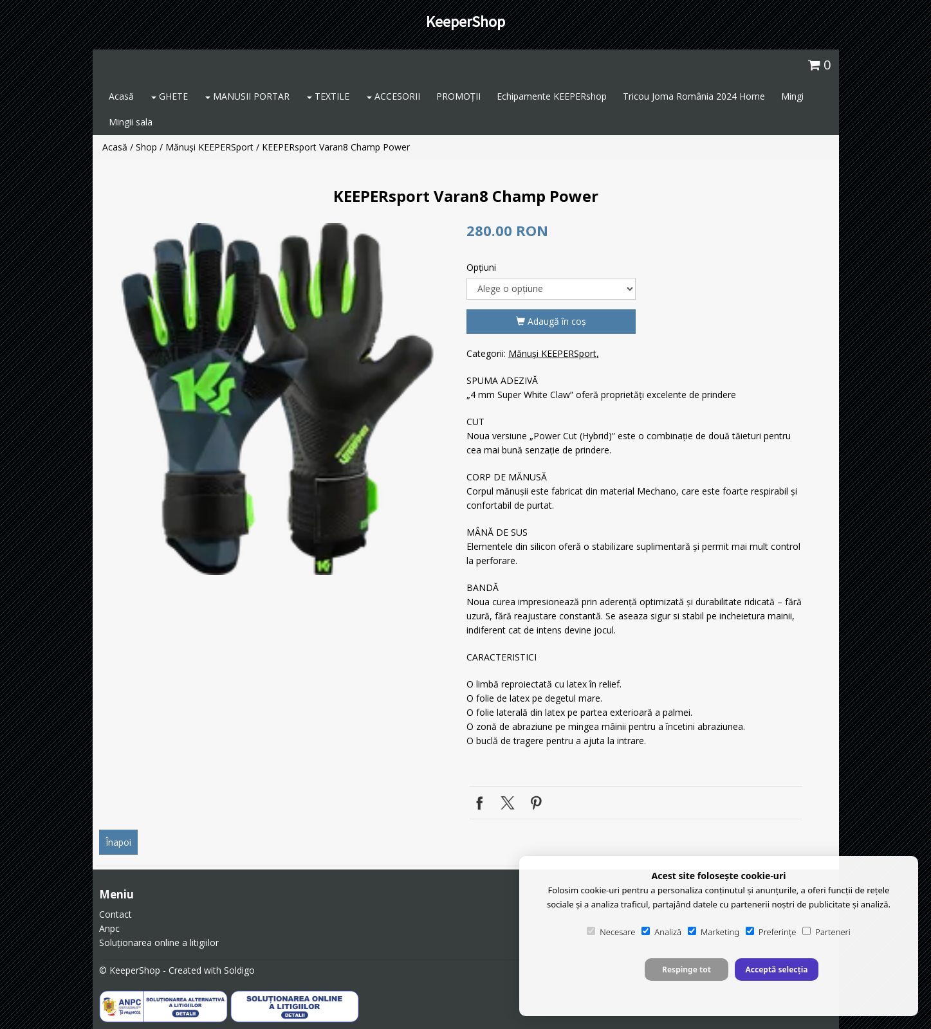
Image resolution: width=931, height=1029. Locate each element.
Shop (146, 147)
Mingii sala (130, 122)
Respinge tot (686, 969)
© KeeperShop (129, 970)
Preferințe (771, 932)
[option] (278, 399)
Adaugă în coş (551, 321)
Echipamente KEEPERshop (552, 96)
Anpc (109, 928)
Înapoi (118, 842)
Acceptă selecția (776, 969)
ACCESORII (393, 96)
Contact (115, 914)
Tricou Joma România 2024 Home (694, 96)
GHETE (169, 96)
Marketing (713, 932)
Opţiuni (481, 267)
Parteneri (826, 932)
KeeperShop (465, 22)
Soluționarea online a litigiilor (159, 942)
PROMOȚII (458, 96)
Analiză (661, 932)
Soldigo (239, 970)
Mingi (792, 96)
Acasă (121, 96)
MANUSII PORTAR (247, 96)
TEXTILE (328, 96)
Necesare (611, 932)
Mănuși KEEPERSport (209, 147)
